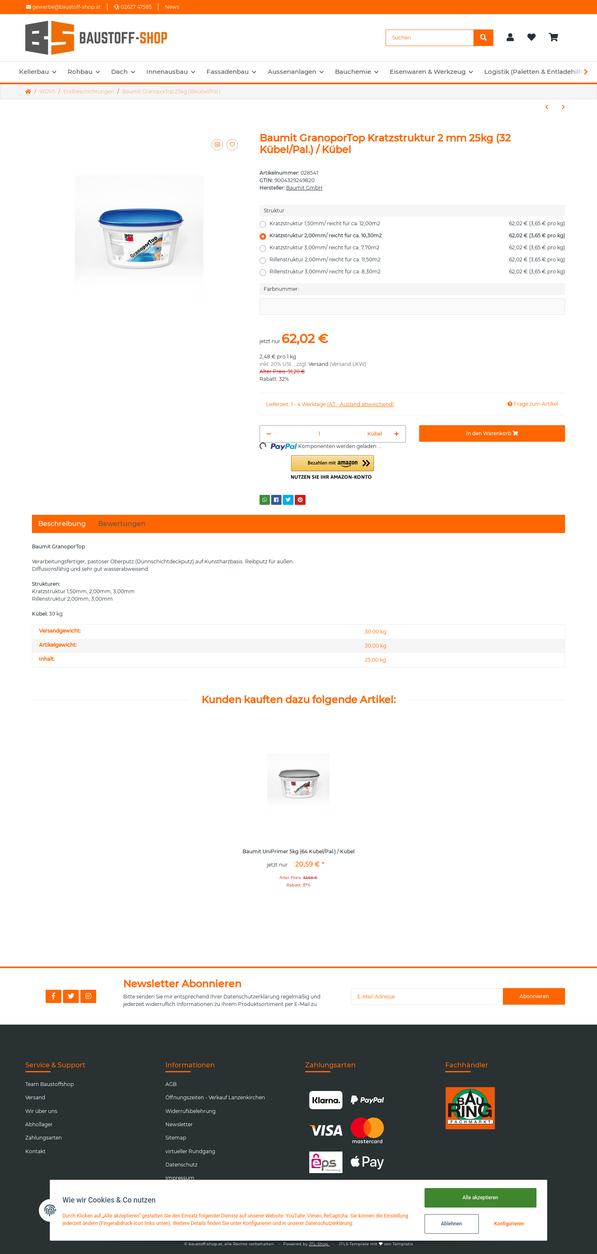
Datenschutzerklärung (251, 996)
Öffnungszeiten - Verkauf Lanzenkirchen (215, 1097)
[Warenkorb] (557, 37)
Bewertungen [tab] (122, 524)
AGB (171, 1084)
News (172, 7)
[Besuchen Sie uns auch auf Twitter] (71, 996)
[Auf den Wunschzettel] (232, 145)
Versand (318, 364)
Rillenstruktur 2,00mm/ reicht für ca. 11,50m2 (417, 259)
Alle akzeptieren (479, 1197)
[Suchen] (430, 37)
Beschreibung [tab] (62, 524)
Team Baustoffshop (49, 1084)
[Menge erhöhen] (396, 434)
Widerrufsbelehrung (190, 1111)
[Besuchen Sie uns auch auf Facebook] (53, 996)
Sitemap (175, 1138)
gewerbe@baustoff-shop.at (63, 7)
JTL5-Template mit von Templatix (376, 1244)
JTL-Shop (319, 1244)
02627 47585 (133, 7)
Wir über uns (41, 1111)
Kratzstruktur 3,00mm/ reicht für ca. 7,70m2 (417, 247)
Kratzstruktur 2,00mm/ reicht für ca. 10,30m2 (417, 235)
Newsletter (179, 1124)
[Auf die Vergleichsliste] (217, 145)
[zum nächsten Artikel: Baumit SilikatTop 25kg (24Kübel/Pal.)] (563, 107)
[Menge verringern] (269, 434)
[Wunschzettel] (531, 37)
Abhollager (39, 1124)
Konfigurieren (508, 1224)
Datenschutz (181, 1164)
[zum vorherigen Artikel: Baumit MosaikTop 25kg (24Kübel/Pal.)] (547, 107)
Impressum (179, 1178)
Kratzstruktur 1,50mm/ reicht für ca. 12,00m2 (417, 223)
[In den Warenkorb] (492, 433)
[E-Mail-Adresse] (427, 996)
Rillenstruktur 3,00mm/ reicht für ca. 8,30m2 (417, 271)
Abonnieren (534, 996)
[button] (510, 37)
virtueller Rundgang (190, 1151)
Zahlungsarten (43, 1138)
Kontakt (35, 1151)
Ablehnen (450, 1224)
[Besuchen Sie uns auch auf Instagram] (88, 996)
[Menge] (319, 434)
